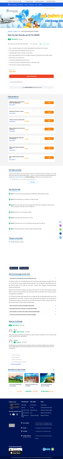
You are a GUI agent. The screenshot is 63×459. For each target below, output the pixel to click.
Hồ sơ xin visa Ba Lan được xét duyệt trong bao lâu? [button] (32, 305)
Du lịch (26, 4)
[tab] (32, 278)
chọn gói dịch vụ (31, 76)
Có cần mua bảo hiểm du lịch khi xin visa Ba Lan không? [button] (32, 314)
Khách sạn (31, 4)
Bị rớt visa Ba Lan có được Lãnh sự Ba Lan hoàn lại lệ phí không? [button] (32, 311)
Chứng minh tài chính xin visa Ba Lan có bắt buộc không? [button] (32, 308)
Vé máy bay (20, 4)
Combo (40, 4)
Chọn (49, 102)
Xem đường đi (24, 268)
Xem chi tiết (12, 104)
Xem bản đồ (13, 268)
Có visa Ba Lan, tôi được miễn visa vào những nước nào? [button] (32, 278)
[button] (50, 370)
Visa (36, 4)
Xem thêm (32, 182)
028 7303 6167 (49, 8)
